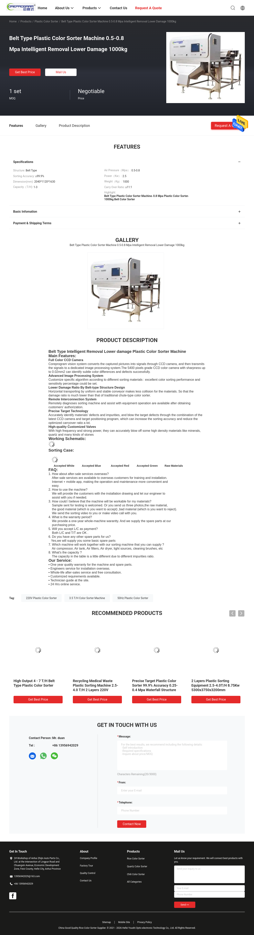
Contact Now (132, 824)
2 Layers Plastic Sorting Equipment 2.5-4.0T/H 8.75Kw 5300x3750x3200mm (215, 685)
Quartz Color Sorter (137, 866)
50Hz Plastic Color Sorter (132, 598)
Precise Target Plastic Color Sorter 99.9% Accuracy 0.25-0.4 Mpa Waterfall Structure (155, 685)
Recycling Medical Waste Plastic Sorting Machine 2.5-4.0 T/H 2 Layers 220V (95, 685)
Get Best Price (25, 72)
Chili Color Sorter (136, 874)
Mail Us (61, 72)
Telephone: (125, 802)
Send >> (185, 904)
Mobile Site (124, 922)
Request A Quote (228, 125)
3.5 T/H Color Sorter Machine (87, 598)
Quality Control (87, 873)
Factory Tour (86, 865)
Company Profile (88, 858)
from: (122, 782)
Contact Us (85, 880)
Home (13, 21)
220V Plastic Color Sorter (41, 598)
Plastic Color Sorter (46, 21)
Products (25, 21)
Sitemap (106, 922)
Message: (125, 736)
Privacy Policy (144, 922)
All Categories (134, 881)
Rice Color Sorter (136, 858)
